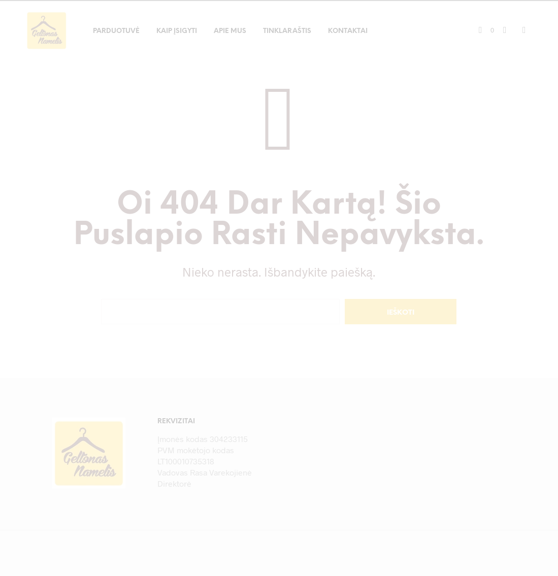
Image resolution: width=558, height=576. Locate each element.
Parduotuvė (116, 31)
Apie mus (230, 31)
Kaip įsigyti (176, 31)
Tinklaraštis (287, 31)
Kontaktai (348, 31)
